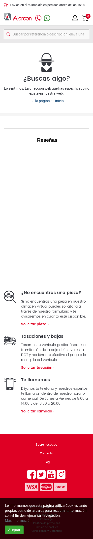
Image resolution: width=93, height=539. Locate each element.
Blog (46, 462)
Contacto (46, 453)
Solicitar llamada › (37, 411)
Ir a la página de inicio (47, 100)
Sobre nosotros (46, 444)
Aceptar (14, 529)
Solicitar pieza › (35, 324)
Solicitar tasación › (37, 367)
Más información (18, 520)
